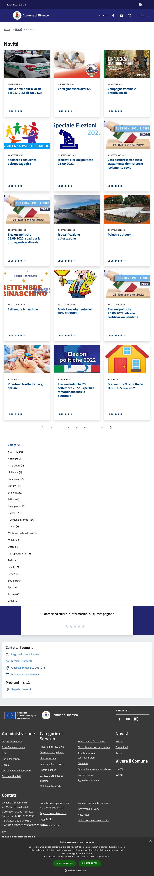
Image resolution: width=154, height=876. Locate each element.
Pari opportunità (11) (19, 553)
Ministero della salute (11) (22, 533)
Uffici (5, 753)
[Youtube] (120, 15)
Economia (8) (15, 492)
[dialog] (77, 856)
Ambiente (83, 763)
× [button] (150, 841)
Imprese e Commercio (51, 764)
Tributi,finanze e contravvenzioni (87, 755)
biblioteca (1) (15, 472)
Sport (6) (12, 587)
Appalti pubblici (48, 770)
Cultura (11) (14, 486)
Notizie (119, 741)
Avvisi (119, 753)
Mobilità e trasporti (50, 786)
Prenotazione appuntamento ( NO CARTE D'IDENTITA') (56, 805)
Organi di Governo (12, 741)
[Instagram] (128, 15)
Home (7, 29)
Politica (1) (13, 560)
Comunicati (122, 747)
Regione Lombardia (15, 4)
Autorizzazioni (85, 775)
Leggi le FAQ (46, 819)
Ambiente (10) (15, 452)
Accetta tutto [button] (64, 863)
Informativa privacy (88, 809)
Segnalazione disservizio (53, 813)
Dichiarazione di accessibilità (93, 820)
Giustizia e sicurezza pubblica (94, 747)
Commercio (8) (16, 479)
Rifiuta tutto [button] (90, 863)
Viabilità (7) (14, 601)
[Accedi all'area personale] (140, 4)
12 (101, 427)
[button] (77, 870)
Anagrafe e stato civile (52, 747)
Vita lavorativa (48, 758)
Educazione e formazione (91, 741)
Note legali (84, 815)
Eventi (119, 775)
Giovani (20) (14, 513)
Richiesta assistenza (51, 825)
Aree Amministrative (13, 747)
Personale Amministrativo (16, 770)
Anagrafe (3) (14, 459)
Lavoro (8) (13, 526)
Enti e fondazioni (11, 759)
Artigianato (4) (16, 465)
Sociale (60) (14, 580)
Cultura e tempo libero (52, 752)
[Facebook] (112, 15)
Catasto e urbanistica (51, 776)
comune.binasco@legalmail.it (18, 837)
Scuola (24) (14, 567)
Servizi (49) (14, 574)
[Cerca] (147, 15)
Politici (5, 765)
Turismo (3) (14, 594)
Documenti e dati (11, 776)
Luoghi (119, 769)
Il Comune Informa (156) (21, 520)
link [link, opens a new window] (108, 856)
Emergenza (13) (16, 506)
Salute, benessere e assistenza (94, 769)
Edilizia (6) (13, 499)
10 (85, 427)
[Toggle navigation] (6, 15)
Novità (18, 29)
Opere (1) (13, 547)
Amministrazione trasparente (94, 803)
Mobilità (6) (14, 540)
